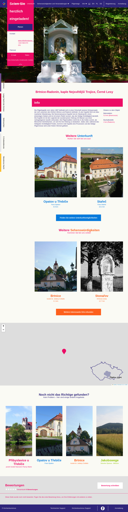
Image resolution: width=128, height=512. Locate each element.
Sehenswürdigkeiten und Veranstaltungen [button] (53, 4)
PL (97, 4)
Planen (20, 27)
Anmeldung (122, 4)
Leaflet (114, 384)
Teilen (27, 55)
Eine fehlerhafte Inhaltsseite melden (20, 60)
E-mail (13, 55)
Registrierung (110, 4)
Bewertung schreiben (110, 486)
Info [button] (84, 4)
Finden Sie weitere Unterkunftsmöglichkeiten (78, 218)
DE (101, 4)
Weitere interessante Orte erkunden (78, 312)
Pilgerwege (76, 4)
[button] (64, 351)
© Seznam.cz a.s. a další (122, 384)
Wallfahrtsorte (20, 4)
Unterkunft (30, 4)
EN (93, 4)
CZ (89, 4)
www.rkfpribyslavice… (26, 40)
